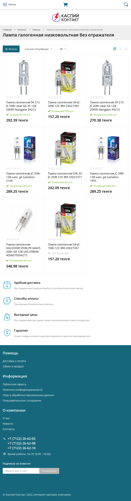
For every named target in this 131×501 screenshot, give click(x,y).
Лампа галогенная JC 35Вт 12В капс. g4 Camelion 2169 (23, 177)
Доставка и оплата (14, 361)
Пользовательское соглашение (22, 400)
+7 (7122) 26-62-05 (21, 438)
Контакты (9, 429)
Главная (7, 29)
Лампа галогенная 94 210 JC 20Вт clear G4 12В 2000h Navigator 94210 (107, 105)
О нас (6, 418)
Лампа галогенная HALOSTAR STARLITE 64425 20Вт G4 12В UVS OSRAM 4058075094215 (23, 250)
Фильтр (11, 49)
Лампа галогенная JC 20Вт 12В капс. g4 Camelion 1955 (107, 177)
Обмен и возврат (13, 366)
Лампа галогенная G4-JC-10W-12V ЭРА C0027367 (64, 246)
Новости (8, 423)
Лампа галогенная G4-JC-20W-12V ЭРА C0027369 (64, 104)
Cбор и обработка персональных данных (28, 395)
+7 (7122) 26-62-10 (21, 448)
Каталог (22, 29)
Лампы (36, 29)
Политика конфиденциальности (23, 389)
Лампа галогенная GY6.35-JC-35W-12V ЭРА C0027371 (65, 175)
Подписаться (49, 470)
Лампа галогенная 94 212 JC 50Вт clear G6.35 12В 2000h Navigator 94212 (23, 105)
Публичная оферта (14, 384)
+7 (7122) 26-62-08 (21, 443)
